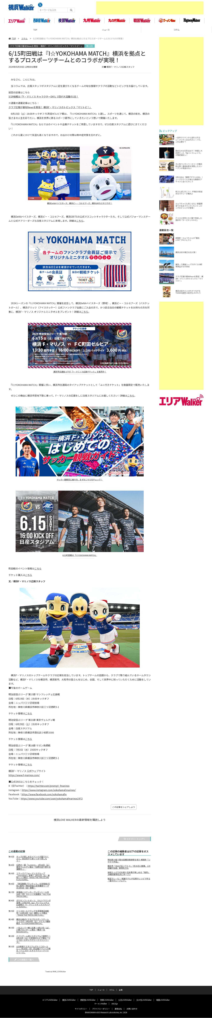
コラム (176, 31)
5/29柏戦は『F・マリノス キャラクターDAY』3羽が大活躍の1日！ (44, 98)
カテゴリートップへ (134, 840)
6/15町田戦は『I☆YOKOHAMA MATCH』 (79, 557)
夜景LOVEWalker (107, 1000)
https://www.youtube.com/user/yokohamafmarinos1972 (52, 800)
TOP (35, 31)
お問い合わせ (132, 1009)
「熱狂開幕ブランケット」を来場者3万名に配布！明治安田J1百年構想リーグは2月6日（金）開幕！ (33, 887)
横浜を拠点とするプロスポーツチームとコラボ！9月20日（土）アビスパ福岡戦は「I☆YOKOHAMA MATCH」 (33, 923)
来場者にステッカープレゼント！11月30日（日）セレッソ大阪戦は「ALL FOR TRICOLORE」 (33, 896)
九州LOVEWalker (125, 1000)
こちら (79, 222)
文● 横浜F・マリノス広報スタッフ (118, 68)
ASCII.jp (115, 1003)
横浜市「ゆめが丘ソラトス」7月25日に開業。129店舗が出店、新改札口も (129, 869)
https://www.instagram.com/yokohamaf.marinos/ (49, 792)
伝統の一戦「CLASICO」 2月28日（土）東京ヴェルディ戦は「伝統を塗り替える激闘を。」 (33, 869)
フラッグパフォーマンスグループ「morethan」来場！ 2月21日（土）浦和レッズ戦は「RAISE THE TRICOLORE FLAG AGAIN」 (32, 878)
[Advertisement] (149, 8)
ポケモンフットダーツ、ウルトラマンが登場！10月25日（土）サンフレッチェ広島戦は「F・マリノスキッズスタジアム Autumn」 (33, 905)
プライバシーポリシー (101, 1009)
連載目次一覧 (166, 232)
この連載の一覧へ (24, 961)
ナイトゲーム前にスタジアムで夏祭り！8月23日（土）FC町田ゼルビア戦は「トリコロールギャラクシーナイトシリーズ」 (33, 941)
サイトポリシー (81, 1009)
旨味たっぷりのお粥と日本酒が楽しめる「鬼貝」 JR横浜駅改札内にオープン (129, 875)
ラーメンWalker (100, 1003)
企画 (120, 990)
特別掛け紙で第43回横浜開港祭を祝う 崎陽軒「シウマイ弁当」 (129, 862)
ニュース (106, 31)
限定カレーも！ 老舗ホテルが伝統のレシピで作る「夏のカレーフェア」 (129, 881)
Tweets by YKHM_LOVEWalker (55, 973)
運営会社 (118, 1009)
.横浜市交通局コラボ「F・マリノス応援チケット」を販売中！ (79, 373)
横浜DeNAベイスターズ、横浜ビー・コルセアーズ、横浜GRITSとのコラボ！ (79, 205)
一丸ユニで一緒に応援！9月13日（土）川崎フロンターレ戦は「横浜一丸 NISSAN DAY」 (33, 931)
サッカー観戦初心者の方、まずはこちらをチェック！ (80, 481)
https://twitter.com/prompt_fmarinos (48, 787)
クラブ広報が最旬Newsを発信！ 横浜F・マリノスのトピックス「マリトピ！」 (46, 47)
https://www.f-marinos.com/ (24, 777)
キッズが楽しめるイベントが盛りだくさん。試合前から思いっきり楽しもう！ (32, 860)
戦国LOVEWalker (163, 1000)
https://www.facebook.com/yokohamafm (44, 796)
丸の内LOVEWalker (143, 1000)
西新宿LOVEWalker (87, 1000)
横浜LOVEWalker (69, 1000)
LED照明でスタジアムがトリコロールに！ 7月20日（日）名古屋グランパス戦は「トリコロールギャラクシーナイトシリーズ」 (33, 951)
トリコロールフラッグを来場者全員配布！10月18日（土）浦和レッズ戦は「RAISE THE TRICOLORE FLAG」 (32, 915)
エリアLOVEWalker (49, 1000)
